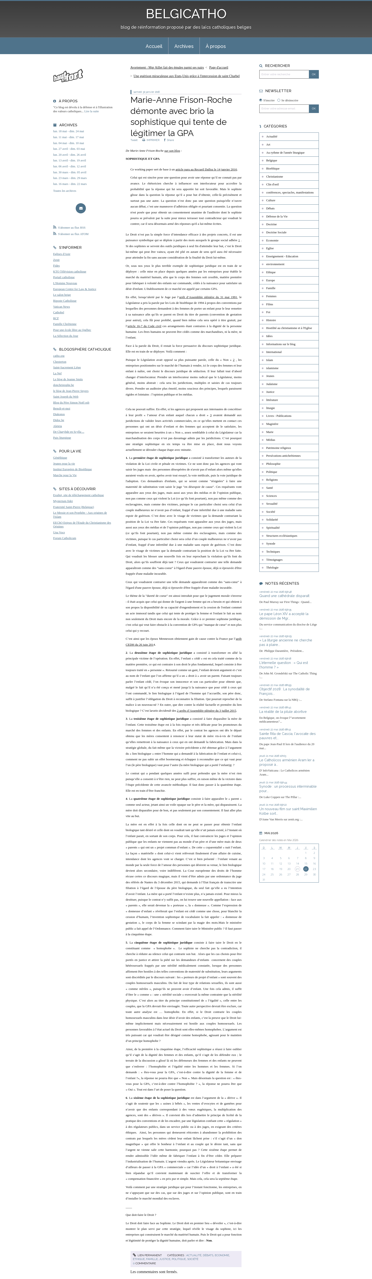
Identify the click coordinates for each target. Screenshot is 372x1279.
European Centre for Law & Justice (74, 289)
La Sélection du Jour (65, 336)
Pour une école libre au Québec (72, 330)
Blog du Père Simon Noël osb (71, 402)
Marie (270, 432)
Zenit (56, 260)
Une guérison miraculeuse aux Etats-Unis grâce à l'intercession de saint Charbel (187, 76)
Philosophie (273, 464)
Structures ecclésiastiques (281, 535)
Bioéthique (272, 168)
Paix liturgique (62, 437)
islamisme (272, 368)
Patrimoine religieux (278, 448)
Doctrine (271, 224)
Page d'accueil (218, 67)
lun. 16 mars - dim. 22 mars (70, 184)
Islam (269, 360)
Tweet (134, 140)
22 (305, 869)
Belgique (271, 160)
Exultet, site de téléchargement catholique (78, 495)
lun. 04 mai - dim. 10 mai (68, 143)
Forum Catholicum (64, 538)
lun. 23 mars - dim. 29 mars (70, 178)
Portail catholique (64, 277)
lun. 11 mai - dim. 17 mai (68, 137)
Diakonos (59, 414)
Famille (152, 1259)
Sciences (271, 496)
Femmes (271, 296)
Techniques (273, 551)
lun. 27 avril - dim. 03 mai (69, 148)
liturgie (270, 408)
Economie (222, 1255)
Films (269, 304)
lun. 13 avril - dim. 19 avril (69, 160)
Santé (269, 487)
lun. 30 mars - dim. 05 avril (69, 172)
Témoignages (274, 559)
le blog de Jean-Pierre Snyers (70, 391)
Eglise (270, 248)
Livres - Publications (279, 416)
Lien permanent (147, 1255)
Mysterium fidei (63, 501)
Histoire (271, 320)
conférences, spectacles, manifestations (290, 192)
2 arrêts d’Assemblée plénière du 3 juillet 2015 (206, 710)
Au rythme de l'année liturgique (285, 152)
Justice (164, 1259)
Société (192, 1259)
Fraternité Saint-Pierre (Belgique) (73, 507)
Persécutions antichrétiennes (283, 455)
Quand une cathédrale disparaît (284, 596)
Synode (270, 543)
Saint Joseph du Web (65, 396)
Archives (184, 46)
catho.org (59, 355)
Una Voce (59, 532)
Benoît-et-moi (61, 408)
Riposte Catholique (64, 300)
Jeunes (270, 376)
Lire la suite (91, 111)
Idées (269, 336)
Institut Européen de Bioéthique (72, 469)
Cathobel (58, 312)
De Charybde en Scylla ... (68, 431)
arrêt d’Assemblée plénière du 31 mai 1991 (208, 297)
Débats (208, 1255)
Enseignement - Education (282, 256)
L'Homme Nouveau (65, 283)
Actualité (193, 1255)
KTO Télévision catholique (69, 271)
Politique (179, 1259)
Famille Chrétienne (64, 324)
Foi (268, 312)
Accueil (154, 46)
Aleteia (57, 426)
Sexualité (272, 503)
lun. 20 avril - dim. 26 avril (69, 154)
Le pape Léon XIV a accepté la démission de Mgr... (283, 616)
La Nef (57, 373)
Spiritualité (273, 527)
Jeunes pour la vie (64, 463)
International (274, 352)
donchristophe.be (63, 385)
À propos (216, 46)
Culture (270, 200)
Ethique (139, 1259)
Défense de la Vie (277, 216)
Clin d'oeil (272, 184)
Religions (272, 479)
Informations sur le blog (280, 344)
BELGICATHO (186, 13)
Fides (56, 265)
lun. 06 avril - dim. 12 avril (69, 166)
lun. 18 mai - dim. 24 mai (68, 131)
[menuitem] (154, 46)
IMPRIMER (150, 140)
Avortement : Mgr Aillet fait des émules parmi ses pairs (167, 67)
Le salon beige (62, 294)
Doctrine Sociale (276, 232)
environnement (275, 264)
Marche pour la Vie (65, 475)
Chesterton (59, 361)
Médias (270, 440)
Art (268, 144)
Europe (270, 280)
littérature (272, 400)
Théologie (272, 567)
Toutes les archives (64, 191)
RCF (56, 318)
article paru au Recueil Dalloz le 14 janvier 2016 (206, 169)
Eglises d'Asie (61, 254)
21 (297, 869)
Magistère (272, 424)
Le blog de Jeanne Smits (68, 379)
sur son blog (172, 150)
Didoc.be (58, 420)
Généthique (60, 457)
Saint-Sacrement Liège (67, 367)
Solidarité (272, 519)
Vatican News (61, 306)
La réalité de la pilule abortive (283, 712)
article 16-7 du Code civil (144, 326)
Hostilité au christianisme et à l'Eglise (289, 328)
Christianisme (274, 176)
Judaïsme (272, 384)
